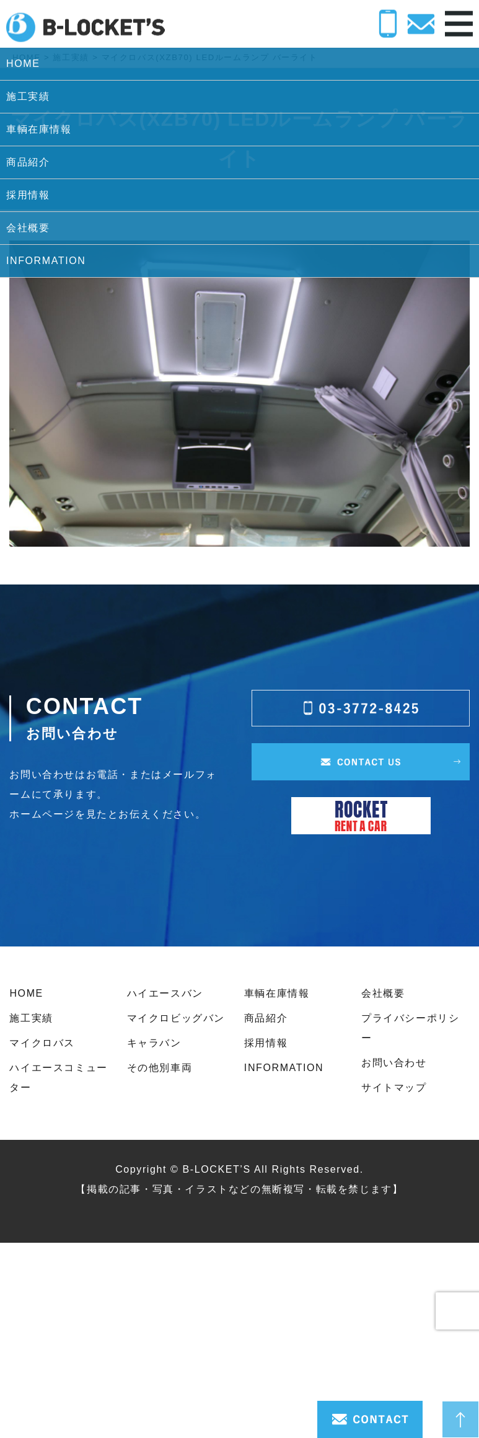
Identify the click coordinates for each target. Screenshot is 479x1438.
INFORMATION (283, 1067)
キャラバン (154, 1043)
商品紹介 (266, 1018)
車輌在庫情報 (277, 993)
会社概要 (383, 993)
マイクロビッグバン (176, 1018)
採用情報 (266, 1043)
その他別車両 (160, 1067)
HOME (26, 993)
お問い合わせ (394, 1062)
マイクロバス (42, 1043)
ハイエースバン (165, 993)
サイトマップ (394, 1087)
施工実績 (31, 1018)
